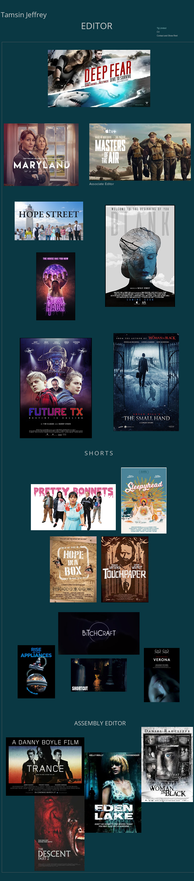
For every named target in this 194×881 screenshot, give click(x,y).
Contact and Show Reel (167, 36)
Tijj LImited (161, 28)
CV (158, 32)
